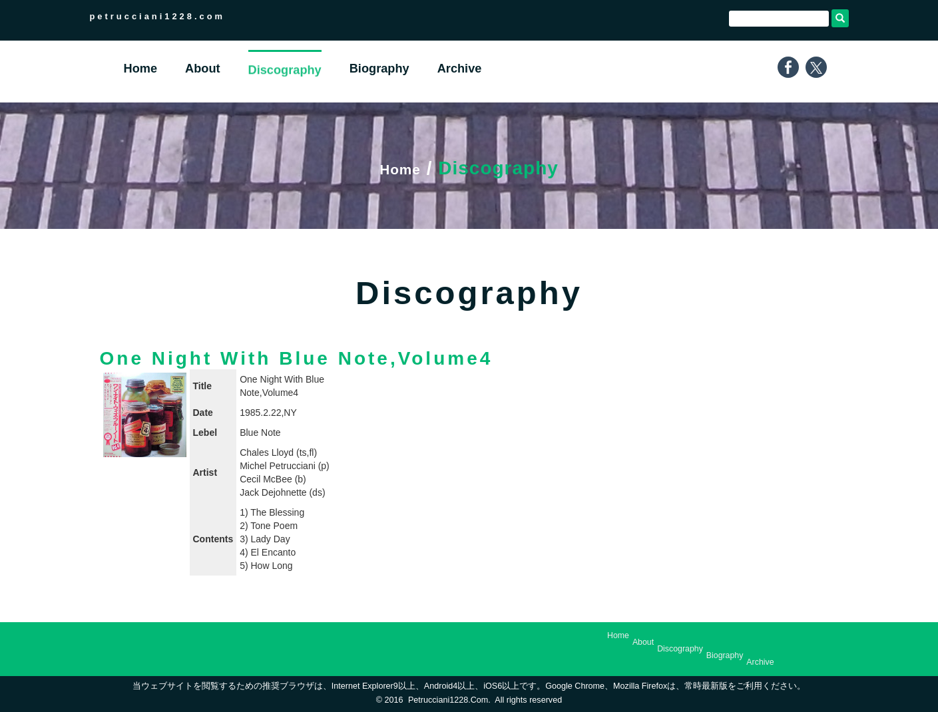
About (643, 642)
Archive (760, 662)
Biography (725, 655)
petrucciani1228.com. (449, 700)
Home (400, 168)
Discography (680, 648)
